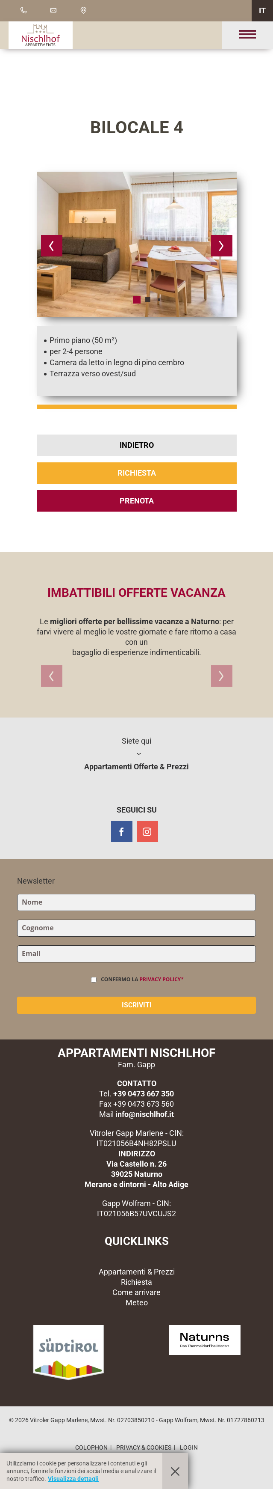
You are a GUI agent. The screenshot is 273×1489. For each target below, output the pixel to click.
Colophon (91, 1447)
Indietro (137, 445)
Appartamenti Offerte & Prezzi (136, 766)
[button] (51, 245)
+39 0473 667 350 (143, 1093)
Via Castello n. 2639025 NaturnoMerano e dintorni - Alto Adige (136, 1174)
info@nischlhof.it (144, 1114)
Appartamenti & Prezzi (137, 1271)
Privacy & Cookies (143, 1447)
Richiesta (136, 472)
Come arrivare (136, 1292)
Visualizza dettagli (73, 1478)
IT (262, 10)
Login (189, 1447)
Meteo (137, 1302)
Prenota (137, 500)
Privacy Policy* (162, 979)
